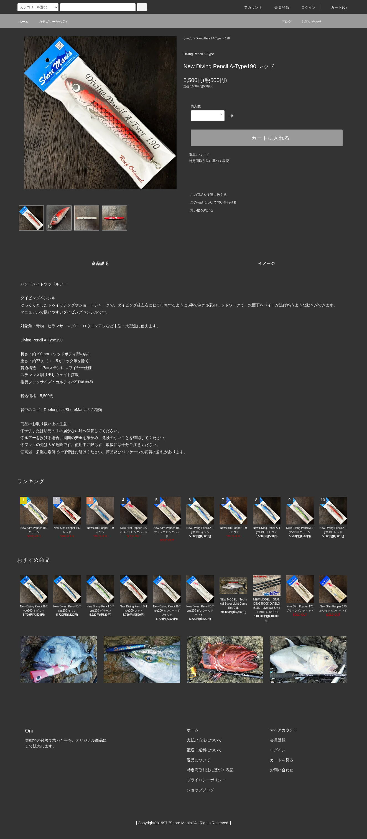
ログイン (305, 7)
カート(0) (335, 7)
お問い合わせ (308, 22)
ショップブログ (200, 790)
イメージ (266, 263)
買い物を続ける (198, 210)
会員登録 (278, 7)
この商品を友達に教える (205, 195)
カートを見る (281, 760)
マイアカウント (283, 730)
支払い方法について (204, 740)
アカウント (250, 7)
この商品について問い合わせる (210, 202)
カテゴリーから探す (50, 22)
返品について (199, 155)
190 (227, 38)
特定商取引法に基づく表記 (209, 161)
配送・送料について (204, 750)
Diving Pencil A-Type (208, 38)
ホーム (24, 22)
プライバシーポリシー (206, 780)
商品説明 (100, 263)
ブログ (283, 22)
